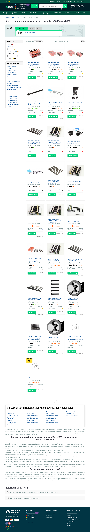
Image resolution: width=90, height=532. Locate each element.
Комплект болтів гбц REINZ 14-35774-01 (55, 103)
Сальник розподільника (13, 81)
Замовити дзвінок (30, 519)
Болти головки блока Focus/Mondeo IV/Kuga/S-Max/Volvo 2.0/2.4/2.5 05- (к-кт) (55, 143)
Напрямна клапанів (12, 102)
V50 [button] (38, 28)
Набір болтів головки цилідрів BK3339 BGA (73, 220)
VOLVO (11, 58)
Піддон (9, 92)
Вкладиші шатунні (12, 98)
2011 (30, 32)
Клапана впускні (11, 70)
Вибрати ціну (53, 77)
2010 (26, 32)
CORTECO (11, 46)
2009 (48, 34)
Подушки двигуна (12, 100)
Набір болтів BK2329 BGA (74, 181)
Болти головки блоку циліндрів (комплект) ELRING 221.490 (33, 64)
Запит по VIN (30, 522)
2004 (30, 34)
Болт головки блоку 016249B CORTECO (53, 338)
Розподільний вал (12, 79)
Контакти (76, 1)
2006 (37, 34)
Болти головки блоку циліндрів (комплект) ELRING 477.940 (54, 181)
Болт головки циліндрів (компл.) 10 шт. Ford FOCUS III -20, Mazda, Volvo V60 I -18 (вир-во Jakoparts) (75, 339)
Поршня (9, 68)
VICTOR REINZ (13, 56)
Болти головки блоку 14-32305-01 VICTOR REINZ (54, 299)
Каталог (69, 523)
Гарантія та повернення (65, 1)
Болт (29, 377)
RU (6, 1)
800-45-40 (20, 5)
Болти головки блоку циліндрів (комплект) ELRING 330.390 (73, 64)
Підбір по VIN (34, 6)
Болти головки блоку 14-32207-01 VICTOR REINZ (34, 181)
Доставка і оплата (53, 1)
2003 (26, 34)
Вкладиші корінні (12, 96)
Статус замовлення (72, 513)
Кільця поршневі (11, 66)
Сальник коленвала (12, 85)
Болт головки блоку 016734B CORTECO (73, 299)
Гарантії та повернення (73, 519)
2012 (33, 32)
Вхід (82, 1)
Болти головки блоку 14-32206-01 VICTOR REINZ (74, 142)
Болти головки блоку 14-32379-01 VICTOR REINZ (34, 299)
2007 (41, 34)
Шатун (8, 94)
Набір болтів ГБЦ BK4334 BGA (34, 220)
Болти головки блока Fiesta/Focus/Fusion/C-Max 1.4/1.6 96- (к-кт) (55, 221)
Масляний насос (11, 89)
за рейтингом (38, 41)
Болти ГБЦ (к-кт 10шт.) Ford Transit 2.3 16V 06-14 (75, 103)
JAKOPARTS (11, 53)
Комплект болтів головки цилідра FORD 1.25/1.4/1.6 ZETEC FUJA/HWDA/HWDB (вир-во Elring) (35, 143)
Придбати (32, 77)
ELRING (11, 49)
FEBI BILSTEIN (13, 51)
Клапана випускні (11, 72)
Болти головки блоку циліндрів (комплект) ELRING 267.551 (54, 64)
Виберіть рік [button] (21, 28)
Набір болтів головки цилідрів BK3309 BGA (53, 259)
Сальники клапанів (12, 74)
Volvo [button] (32, 28)
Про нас (69, 525)
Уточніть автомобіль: (10, 28)
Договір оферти (71, 521)
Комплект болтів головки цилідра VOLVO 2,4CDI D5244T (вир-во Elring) (35, 260)
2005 (33, 34)
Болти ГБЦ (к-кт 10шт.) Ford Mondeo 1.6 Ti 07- (75, 259)
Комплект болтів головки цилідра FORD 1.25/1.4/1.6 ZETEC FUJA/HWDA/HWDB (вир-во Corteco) (35, 339)
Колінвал (9, 83)
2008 (44, 34)
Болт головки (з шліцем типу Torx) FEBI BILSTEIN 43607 (34, 103)
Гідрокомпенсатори (12, 77)
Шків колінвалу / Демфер (14, 87)
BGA (10, 44)
